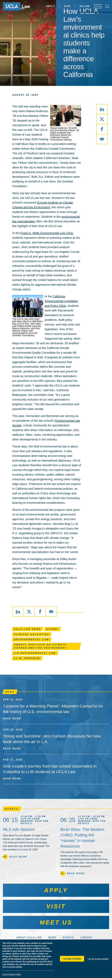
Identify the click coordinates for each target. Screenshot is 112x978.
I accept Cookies (72, 958)
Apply (41, 6)
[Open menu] (96, 6)
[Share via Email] (102, 139)
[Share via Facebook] (102, 129)
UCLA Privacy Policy (11, 974)
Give (58, 6)
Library (86, 937)
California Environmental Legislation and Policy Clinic (61, 301)
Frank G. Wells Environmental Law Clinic (46, 233)
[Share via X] (102, 119)
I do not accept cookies (98, 959)
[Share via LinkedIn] (102, 109)
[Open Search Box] (107, 6)
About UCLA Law (29, 937)
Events (68, 937)
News (52, 937)
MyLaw (76, 6)
